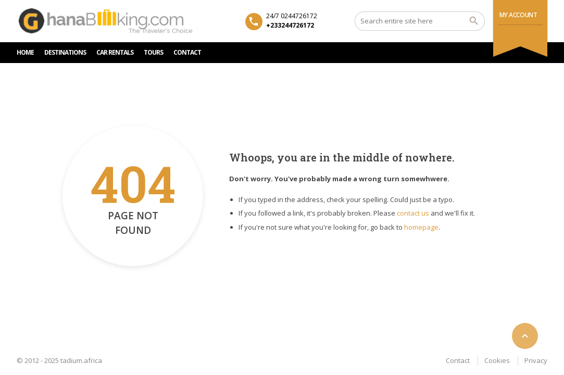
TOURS (153, 52)
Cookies (497, 360)
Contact (458, 360)
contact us (413, 213)
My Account (518, 14)
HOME (25, 52)
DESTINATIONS (65, 52)
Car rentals (114, 52)
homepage (421, 227)
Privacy (535, 360)
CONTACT (187, 52)
